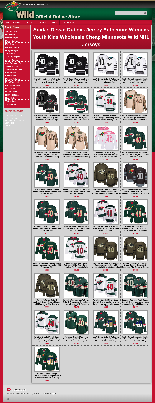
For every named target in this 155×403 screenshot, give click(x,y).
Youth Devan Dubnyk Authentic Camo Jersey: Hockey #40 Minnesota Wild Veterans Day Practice (47, 155)
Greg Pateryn (11, 50)
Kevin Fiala (10, 73)
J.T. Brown (10, 54)
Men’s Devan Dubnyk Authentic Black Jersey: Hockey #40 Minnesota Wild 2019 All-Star (47, 81)
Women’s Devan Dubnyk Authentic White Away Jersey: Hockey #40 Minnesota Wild (76, 265)
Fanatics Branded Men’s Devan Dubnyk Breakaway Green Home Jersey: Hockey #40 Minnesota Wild (76, 303)
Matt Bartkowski (12, 85)
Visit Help (10, 123)
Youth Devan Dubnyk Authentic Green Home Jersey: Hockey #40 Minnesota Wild (47, 228)
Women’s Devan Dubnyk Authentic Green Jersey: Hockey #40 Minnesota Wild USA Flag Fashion (47, 377)
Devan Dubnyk (12, 41)
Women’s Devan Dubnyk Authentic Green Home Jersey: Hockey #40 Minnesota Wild (135, 228)
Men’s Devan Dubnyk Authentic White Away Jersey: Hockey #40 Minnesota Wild (76, 191)
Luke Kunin (10, 76)
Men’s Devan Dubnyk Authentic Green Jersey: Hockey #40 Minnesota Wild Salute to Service (106, 191)
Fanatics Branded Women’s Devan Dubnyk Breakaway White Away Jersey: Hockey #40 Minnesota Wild (106, 119)
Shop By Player (13, 22)
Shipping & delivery (14, 120)
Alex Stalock (11, 31)
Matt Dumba (10, 88)
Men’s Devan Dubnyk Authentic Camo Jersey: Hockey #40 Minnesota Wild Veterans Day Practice (135, 119)
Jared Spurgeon (12, 57)
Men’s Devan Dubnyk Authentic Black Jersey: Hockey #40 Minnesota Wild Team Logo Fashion (47, 119)
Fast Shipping (11, 118)
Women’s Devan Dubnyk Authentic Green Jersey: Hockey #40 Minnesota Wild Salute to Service (47, 303)
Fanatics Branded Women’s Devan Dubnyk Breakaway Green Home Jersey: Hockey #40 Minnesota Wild (76, 340)
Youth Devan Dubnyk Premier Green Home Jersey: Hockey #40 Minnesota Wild (76, 228)
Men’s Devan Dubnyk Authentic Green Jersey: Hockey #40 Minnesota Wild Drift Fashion (76, 118)
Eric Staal (9, 44)
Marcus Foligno (12, 79)
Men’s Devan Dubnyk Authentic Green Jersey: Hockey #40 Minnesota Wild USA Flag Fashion (106, 340)
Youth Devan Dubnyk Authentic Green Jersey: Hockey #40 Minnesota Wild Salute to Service (106, 265)
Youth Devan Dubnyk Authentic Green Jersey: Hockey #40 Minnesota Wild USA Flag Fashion (135, 340)
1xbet (8, 399)
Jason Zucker (11, 60)
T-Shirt (30, 22)
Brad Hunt (10, 34)
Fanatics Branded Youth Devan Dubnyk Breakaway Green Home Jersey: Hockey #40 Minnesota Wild (135, 303)
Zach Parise (10, 104)
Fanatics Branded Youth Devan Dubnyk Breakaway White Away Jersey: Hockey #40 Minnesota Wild (47, 340)
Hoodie (42, 22)
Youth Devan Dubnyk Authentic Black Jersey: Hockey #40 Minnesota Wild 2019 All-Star (76, 81)
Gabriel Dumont (12, 47)
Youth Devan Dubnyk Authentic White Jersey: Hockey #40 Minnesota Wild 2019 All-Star (135, 81)
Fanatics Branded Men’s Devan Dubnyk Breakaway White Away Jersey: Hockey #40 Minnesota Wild (105, 303)
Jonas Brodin (11, 66)
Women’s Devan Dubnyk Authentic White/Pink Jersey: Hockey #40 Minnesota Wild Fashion (106, 155)
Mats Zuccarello (12, 82)
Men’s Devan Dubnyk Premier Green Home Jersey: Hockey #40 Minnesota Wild (47, 191)
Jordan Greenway (13, 69)
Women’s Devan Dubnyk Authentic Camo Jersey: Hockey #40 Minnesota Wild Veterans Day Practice (76, 155)
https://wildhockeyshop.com (36, 4)
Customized (68, 22)
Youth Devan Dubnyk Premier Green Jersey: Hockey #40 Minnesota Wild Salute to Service (135, 265)
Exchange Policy (13, 116)
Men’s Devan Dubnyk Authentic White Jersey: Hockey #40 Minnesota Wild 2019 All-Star (106, 81)
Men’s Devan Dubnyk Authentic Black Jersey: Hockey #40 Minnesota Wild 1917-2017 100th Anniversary (135, 192)
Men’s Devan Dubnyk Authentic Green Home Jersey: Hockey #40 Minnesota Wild (135, 155)
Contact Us (10, 125)
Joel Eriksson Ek (13, 63)
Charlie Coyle (11, 38)
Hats (54, 22)
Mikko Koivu (11, 92)
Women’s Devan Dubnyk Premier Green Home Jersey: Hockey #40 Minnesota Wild (47, 265)
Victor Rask (10, 101)
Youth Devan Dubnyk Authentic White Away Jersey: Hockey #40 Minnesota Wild (105, 228)
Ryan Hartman (12, 95)
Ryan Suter (10, 98)
